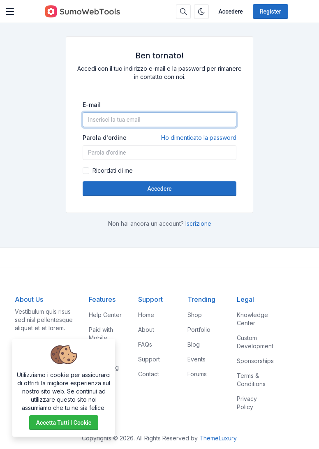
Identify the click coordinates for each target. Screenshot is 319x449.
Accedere (231, 11)
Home (146, 314)
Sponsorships (255, 360)
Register (270, 11)
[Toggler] (9, 11)
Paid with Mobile (101, 333)
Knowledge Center (252, 318)
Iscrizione (198, 223)
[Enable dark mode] (201, 11)
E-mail (92, 104)
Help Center (105, 314)
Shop (194, 314)
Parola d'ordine (159, 138)
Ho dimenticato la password (198, 137)
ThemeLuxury (217, 438)
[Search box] (183, 11)
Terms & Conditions (251, 379)
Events (196, 359)
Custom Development (255, 341)
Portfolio (198, 329)
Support (149, 359)
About (146, 329)
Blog (193, 344)
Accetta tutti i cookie (63, 422)
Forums (197, 373)
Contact (148, 373)
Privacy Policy (247, 402)
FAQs (145, 344)
